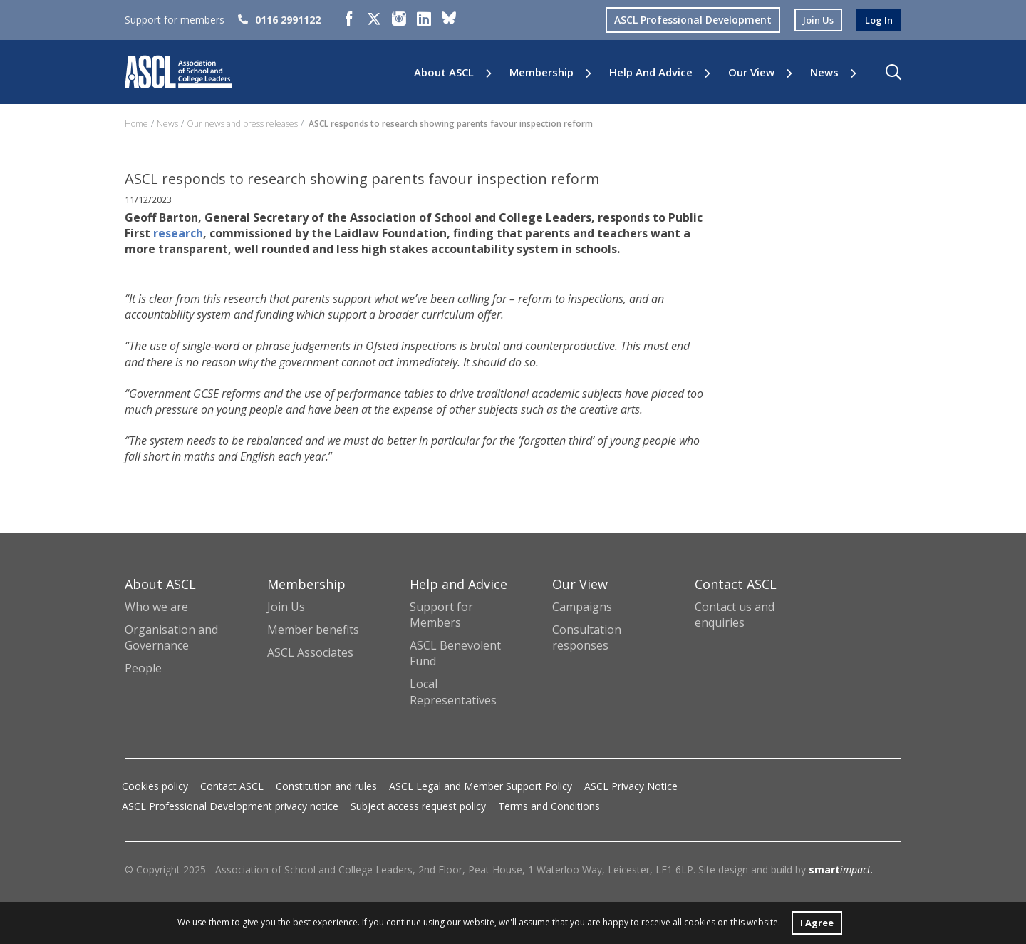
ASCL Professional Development (687, 19)
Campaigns (582, 607)
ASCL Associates (310, 652)
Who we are (156, 607)
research (215, 233)
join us (814, 19)
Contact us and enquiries (734, 614)
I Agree (816, 921)
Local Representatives (453, 691)
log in (878, 19)
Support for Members (441, 614)
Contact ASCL (232, 786)
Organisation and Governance (171, 637)
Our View (751, 72)
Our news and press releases (242, 124)
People (143, 668)
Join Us (286, 607)
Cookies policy (155, 786)
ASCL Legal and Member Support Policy (480, 786)
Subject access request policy (418, 806)
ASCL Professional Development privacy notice (230, 806)
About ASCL (444, 72)
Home (136, 124)
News (824, 72)
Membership (541, 72)
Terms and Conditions (549, 806)
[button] (893, 72)
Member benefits (313, 629)
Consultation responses (586, 637)
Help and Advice (651, 72)
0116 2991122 (279, 19)
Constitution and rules (326, 786)
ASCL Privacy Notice (631, 786)
